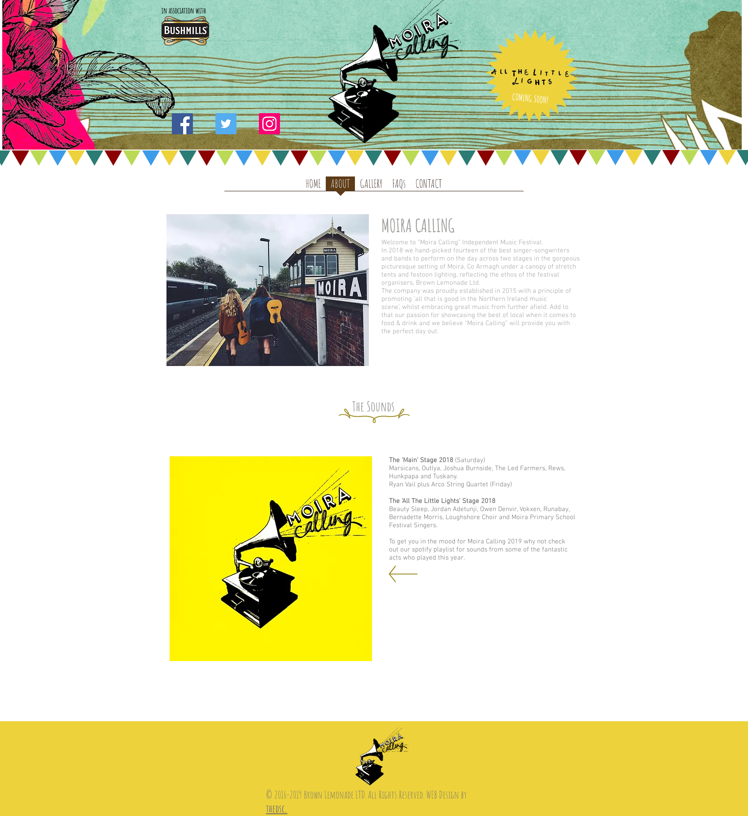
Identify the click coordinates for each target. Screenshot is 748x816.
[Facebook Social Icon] (182, 123)
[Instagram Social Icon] (269, 123)
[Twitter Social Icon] (225, 123)
